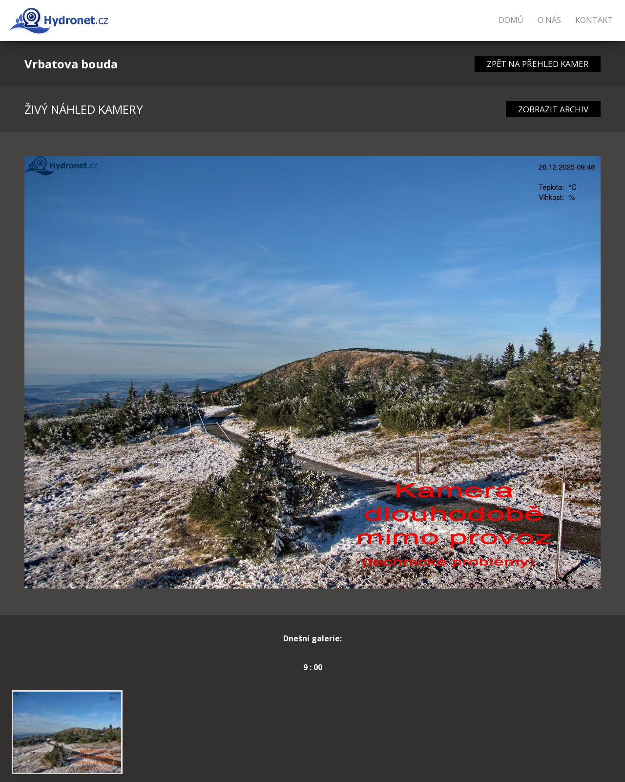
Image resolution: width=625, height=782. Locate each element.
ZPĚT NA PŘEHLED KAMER (537, 63)
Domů (511, 20)
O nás (549, 20)
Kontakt (594, 20)
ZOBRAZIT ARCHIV (553, 109)
